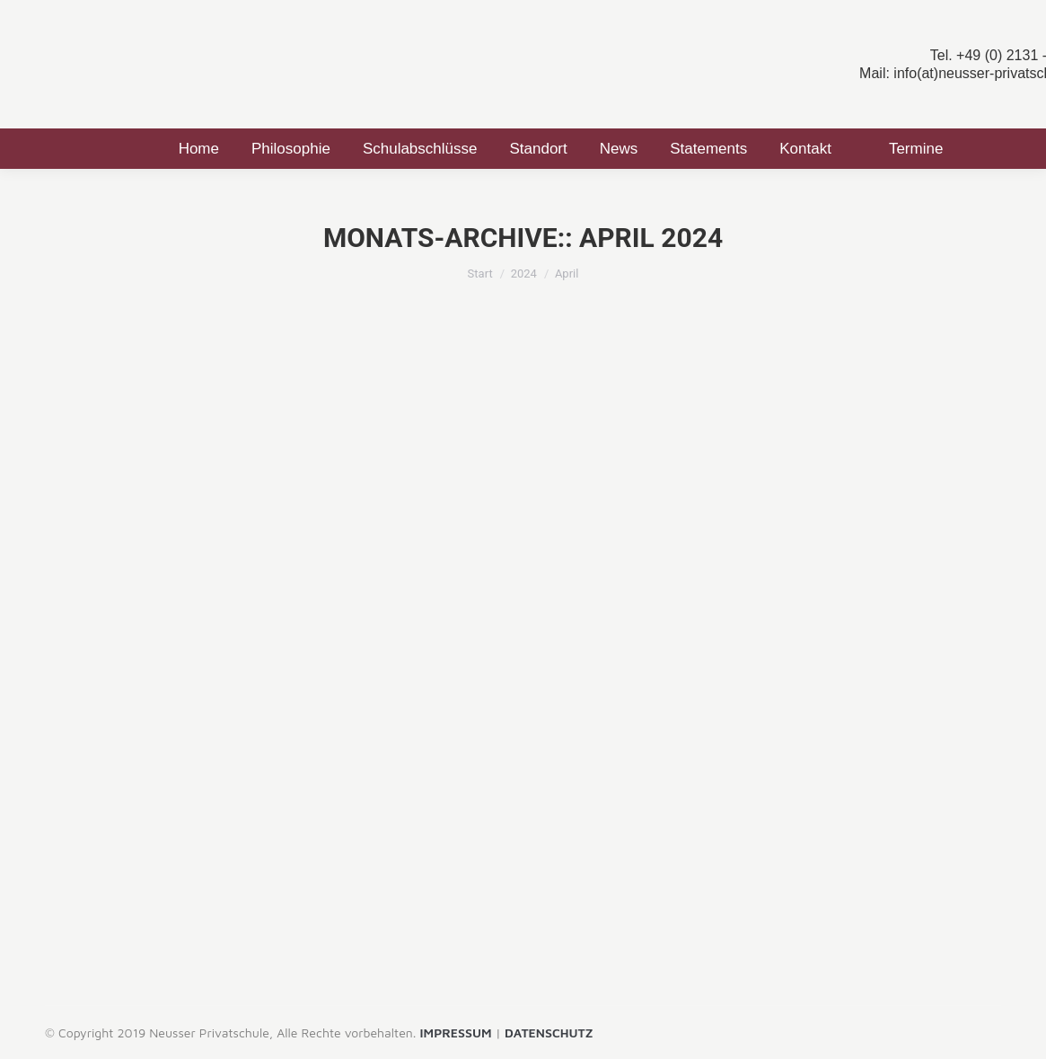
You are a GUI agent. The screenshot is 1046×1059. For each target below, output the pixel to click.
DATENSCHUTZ (549, 1032)
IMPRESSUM (456, 1032)
